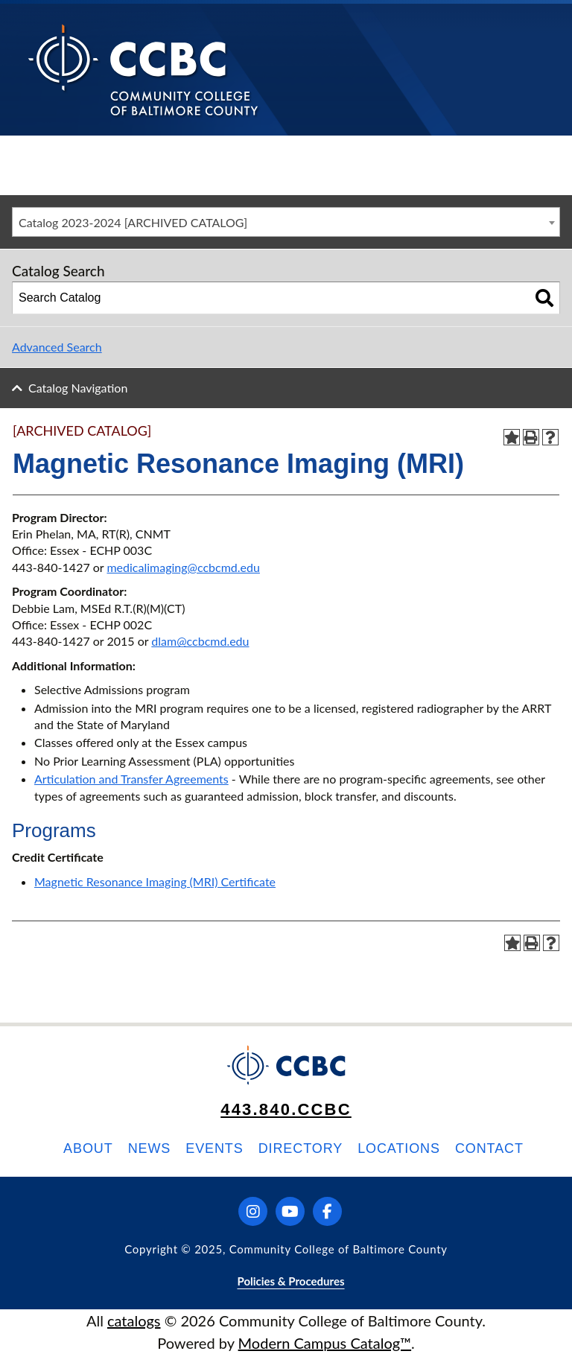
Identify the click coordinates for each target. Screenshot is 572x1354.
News (149, 1148)
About (88, 1148)
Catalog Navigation (77, 388)
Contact (489, 1148)
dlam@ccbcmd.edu (200, 641)
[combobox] (286, 222)
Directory (300, 1148)
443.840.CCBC (286, 1109)
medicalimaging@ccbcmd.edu (183, 567)
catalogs (134, 1320)
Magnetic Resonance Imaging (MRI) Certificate (155, 881)
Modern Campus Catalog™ (325, 1343)
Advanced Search (57, 347)
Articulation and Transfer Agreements (131, 779)
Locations (399, 1148)
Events (214, 1148)
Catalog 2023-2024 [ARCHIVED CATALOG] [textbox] (133, 222)
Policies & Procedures (290, 1281)
